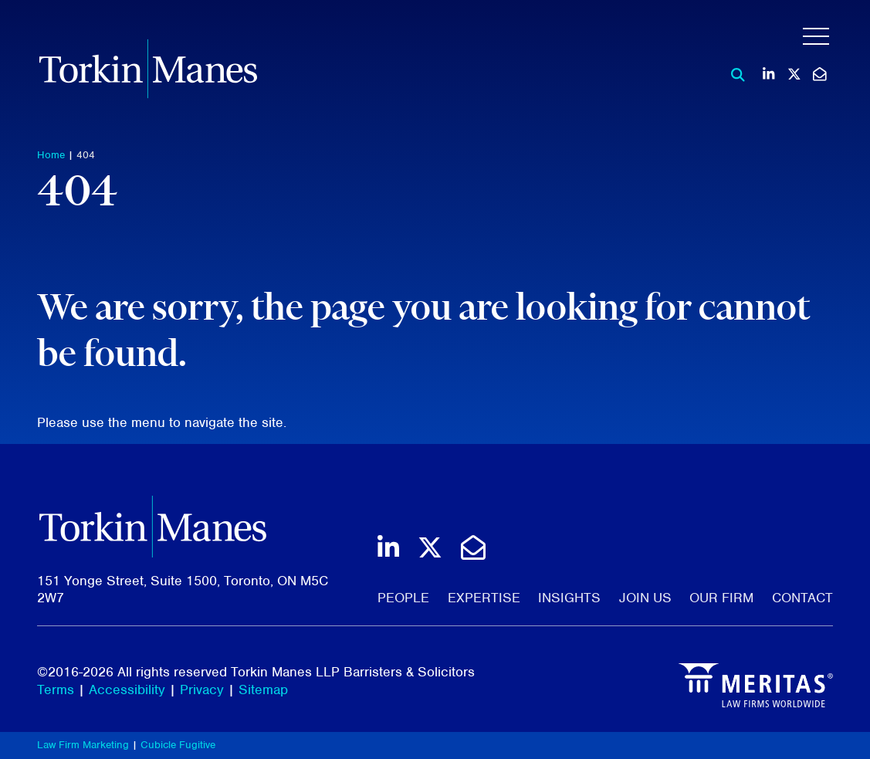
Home (51, 154)
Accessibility (127, 689)
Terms (55, 689)
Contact (802, 597)
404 (85, 154)
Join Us (645, 597)
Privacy (202, 689)
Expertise (484, 597)
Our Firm (721, 597)
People (403, 597)
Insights (569, 597)
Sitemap (263, 689)
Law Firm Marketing (83, 744)
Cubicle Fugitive (177, 744)
